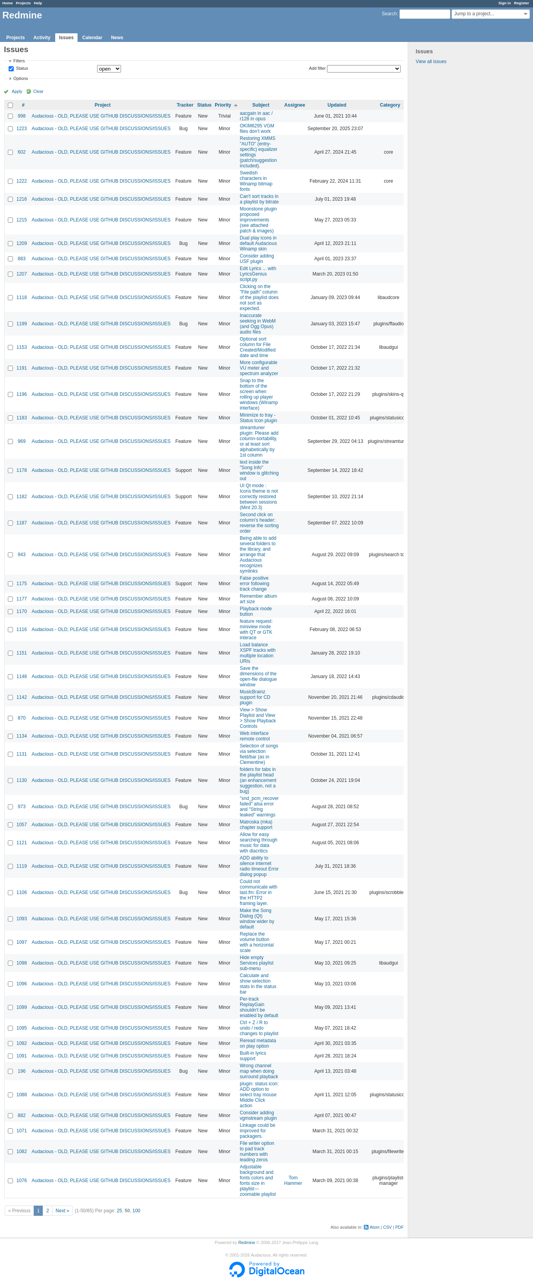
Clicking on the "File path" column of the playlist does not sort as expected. (259, 297)
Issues (66, 37)
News (117, 37)
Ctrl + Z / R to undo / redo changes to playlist (259, 1028)
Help (38, 3)
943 (21, 554)
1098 (21, 963)
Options (20, 78)
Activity (41, 37)
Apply (17, 91)
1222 (21, 181)
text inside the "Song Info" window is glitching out (259, 470)
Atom (374, 1227)
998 (21, 116)
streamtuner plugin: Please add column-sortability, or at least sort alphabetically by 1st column (259, 441)
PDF (399, 1227)
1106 (21, 892)
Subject (260, 105)
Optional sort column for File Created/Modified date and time (257, 347)
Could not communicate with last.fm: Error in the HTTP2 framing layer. (258, 892)
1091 (21, 1056)
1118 (21, 297)
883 (21, 258)
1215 (21, 220)
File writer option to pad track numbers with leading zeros (257, 1151)
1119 (21, 866)
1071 (21, 1130)
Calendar (92, 37)
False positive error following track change (254, 583)
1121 (21, 842)
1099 (21, 1007)
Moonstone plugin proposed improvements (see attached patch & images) (258, 220)
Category (390, 105)
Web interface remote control (255, 736)
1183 (21, 418)
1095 (21, 1028)
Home (7, 3)
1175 (21, 583)
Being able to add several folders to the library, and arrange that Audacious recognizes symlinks (258, 554)
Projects (23, 3)
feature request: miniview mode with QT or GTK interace (256, 629)
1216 (21, 199)
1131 (21, 754)
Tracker (185, 105)
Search (389, 13)
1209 (21, 243)
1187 (21, 523)
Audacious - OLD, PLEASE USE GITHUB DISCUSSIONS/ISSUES (101, 116)
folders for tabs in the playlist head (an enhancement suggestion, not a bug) (258, 780)
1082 (21, 1151)
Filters (19, 60)
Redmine (246, 1242)
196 (21, 1071)
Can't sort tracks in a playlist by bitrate (259, 199)
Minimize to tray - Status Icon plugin (258, 417)
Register (521, 3)
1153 (21, 347)
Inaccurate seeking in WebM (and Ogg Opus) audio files (258, 324)
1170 (21, 611)
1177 (21, 599)
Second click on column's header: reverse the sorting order (259, 523)
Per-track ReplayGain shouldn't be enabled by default (259, 1007)
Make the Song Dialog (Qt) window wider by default (257, 919)
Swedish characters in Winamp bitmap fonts (256, 181)
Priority (223, 105)
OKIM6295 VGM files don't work (257, 128)
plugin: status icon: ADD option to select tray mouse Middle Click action (259, 1094)
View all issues (431, 61)
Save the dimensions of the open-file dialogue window (258, 676)
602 (21, 152)
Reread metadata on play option (258, 1043)
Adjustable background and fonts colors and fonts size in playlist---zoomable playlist (258, 1180)
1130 (21, 780)
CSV (387, 1227)
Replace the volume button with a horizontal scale (257, 942)
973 (21, 806)
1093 (21, 918)
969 (21, 441)
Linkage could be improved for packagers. (257, 1131)
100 (136, 1210)
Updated (336, 105)
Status (21, 68)
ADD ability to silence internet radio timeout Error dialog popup (259, 866)
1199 (21, 323)
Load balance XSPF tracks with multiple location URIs (257, 653)
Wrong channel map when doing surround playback (259, 1071)
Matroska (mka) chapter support (256, 824)
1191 (21, 368)
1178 (21, 470)
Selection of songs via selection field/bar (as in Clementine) (259, 754)
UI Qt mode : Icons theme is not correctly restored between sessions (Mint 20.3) (259, 496)
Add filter (317, 68)
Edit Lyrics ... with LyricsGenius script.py (258, 274)
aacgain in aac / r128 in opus (256, 116)
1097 (21, 942)
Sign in (505, 3)
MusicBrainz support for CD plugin (255, 697)
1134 (21, 736)
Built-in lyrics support (253, 1055)
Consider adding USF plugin (257, 258)
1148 (21, 676)
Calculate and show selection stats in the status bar (258, 984)
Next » (62, 1210)
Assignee (294, 105)
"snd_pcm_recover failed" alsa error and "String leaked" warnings (259, 807)
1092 (21, 1043)
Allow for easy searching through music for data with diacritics (258, 843)
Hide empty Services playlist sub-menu (256, 963)
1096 (21, 984)
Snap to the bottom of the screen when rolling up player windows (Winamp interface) (259, 394)
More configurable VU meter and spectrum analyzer (259, 368)
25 (119, 1210)
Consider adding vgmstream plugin (258, 1115)
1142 (21, 697)
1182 (21, 496)
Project (103, 105)
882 (21, 1115)
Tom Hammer (293, 1180)
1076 (21, 1180)
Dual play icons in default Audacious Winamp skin (258, 243)
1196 (21, 394)
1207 (21, 274)
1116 (21, 629)
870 (21, 718)
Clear (38, 91)
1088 (21, 1094)
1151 (21, 653)
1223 (21, 128)
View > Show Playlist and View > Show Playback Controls (258, 718)
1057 (21, 824)
